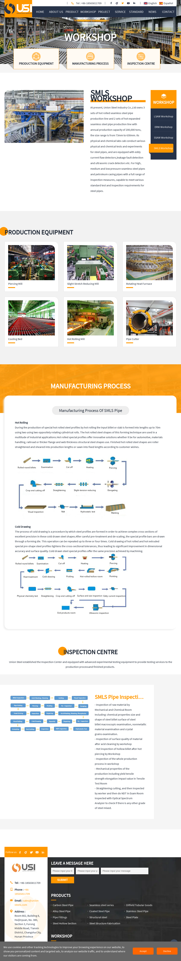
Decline (167, 951)
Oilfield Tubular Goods (139, 905)
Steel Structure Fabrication (104, 923)
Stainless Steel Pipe (137, 911)
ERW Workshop (163, 127)
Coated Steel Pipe (99, 911)
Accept (143, 951)
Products (61, 895)
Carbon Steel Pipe (63, 905)
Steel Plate (132, 917)
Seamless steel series (101, 905)
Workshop (61, 936)
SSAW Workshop (163, 137)
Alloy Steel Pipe (61, 911)
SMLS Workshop (163, 148)
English (150, 3)
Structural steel (98, 917)
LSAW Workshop (163, 116)
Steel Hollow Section (64, 923)
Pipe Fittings (60, 917)
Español (166, 3)
